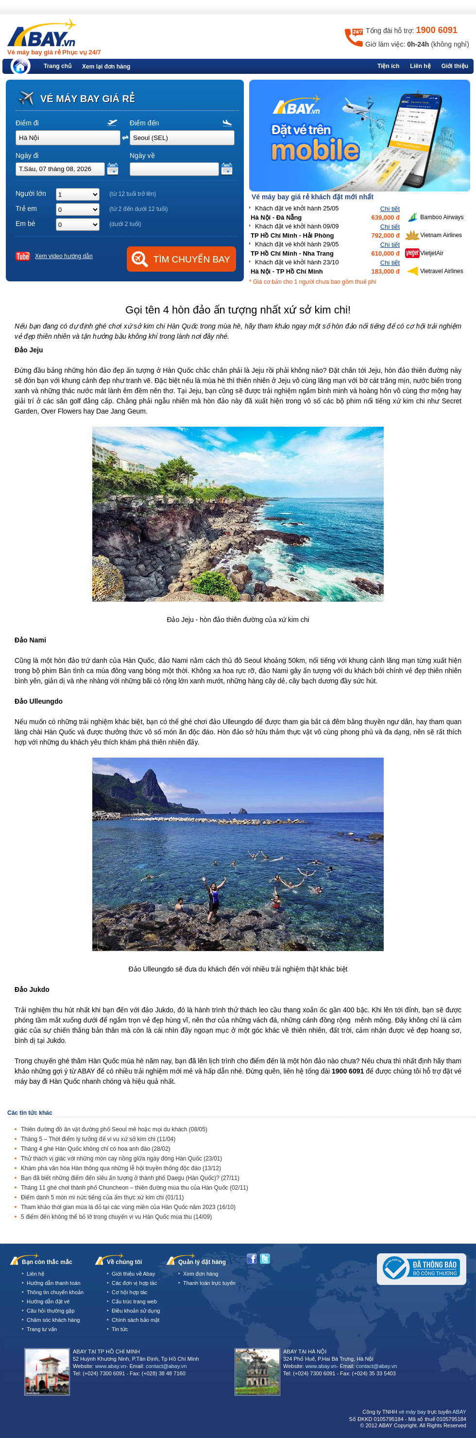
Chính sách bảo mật (135, 1320)
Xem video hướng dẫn (64, 256)
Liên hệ (420, 66)
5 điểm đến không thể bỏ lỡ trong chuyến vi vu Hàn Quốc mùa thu (116, 1216)
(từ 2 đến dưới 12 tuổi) (138, 209)
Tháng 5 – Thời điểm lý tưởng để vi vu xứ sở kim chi (98, 1139)
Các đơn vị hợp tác (134, 1283)
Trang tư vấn (42, 1329)
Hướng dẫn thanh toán (54, 1283)
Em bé (25, 223)
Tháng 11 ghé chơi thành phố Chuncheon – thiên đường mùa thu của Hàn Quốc (134, 1187)
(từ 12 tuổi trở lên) (132, 194)
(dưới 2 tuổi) (125, 224)
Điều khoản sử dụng (136, 1311)
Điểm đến (144, 123)
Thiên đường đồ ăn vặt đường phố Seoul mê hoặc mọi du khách (114, 1129)
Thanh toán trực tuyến (209, 1283)
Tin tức (120, 1329)
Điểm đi (27, 123)
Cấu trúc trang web (134, 1301)
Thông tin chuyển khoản (55, 1292)
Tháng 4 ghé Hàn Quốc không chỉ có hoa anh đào (95, 1148)
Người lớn (31, 193)
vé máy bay (412, 1412)
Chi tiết (390, 208)
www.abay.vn (110, 1366)
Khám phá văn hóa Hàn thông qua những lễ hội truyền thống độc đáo (121, 1168)
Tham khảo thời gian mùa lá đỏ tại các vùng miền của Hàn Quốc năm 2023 (128, 1207)
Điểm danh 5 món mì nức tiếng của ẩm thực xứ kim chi (102, 1197)
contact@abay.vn (166, 1366)
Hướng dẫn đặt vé (48, 1301)
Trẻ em (26, 208)
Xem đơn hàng (200, 1274)
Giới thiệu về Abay (133, 1274)
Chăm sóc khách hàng (53, 1320)
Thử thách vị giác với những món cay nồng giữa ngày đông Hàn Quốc (121, 1158)
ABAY (459, 1412)
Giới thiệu (455, 66)
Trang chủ (57, 66)
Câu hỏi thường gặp (51, 1311)
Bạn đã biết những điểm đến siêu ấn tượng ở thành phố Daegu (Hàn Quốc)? (130, 1178)
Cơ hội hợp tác (130, 1292)
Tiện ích (388, 66)
